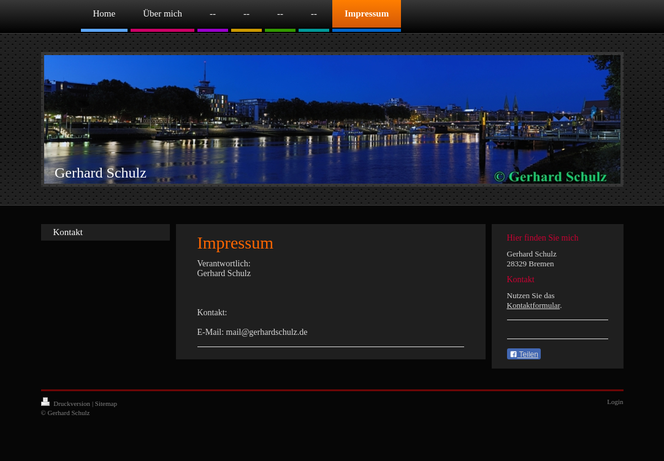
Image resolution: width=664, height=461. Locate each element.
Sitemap (106, 403)
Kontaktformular (533, 305)
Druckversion (66, 403)
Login (615, 401)
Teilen (523, 354)
